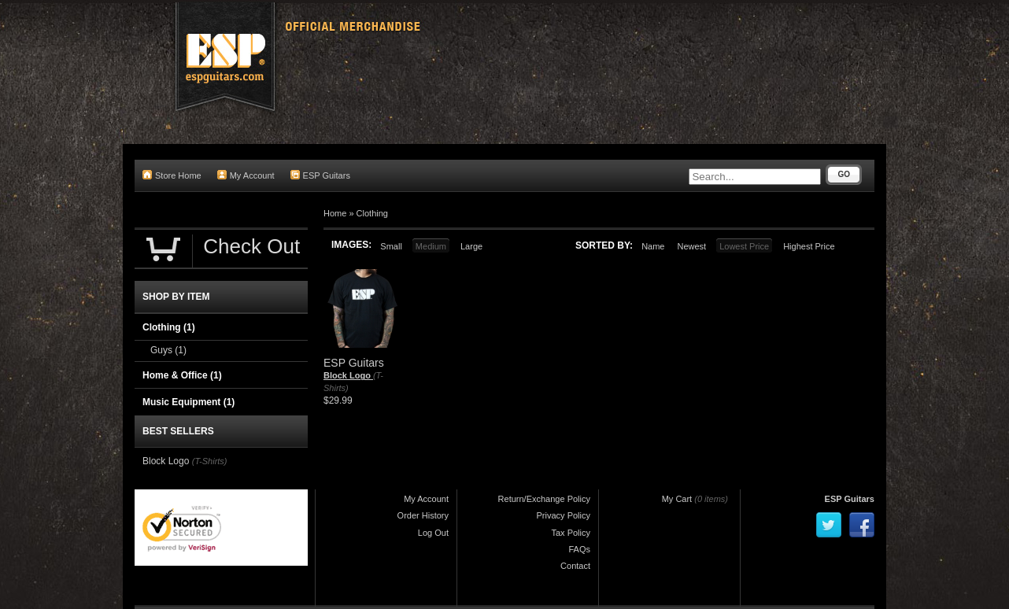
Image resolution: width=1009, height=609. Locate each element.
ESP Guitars (320, 175)
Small (391, 246)
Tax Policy (570, 532)
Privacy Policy (563, 515)
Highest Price (808, 246)
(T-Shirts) (209, 461)
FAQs (579, 549)
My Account (246, 175)
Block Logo (348, 375)
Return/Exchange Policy (544, 499)
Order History (423, 515)
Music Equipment (188, 402)
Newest (691, 246)
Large (471, 246)
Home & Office (182, 375)
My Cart (677, 499)
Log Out (433, 532)
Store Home (171, 175)
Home (334, 213)
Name (652, 246)
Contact (575, 565)
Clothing (372, 213)
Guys (168, 350)
